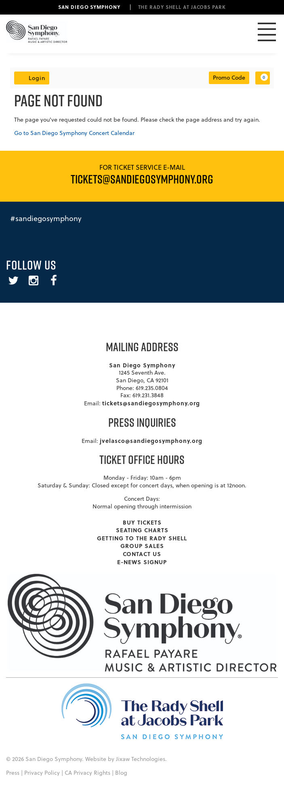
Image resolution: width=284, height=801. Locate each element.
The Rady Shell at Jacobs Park (182, 7)
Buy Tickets (142, 522)
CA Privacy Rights (87, 773)
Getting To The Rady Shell (142, 538)
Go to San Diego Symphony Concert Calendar (74, 133)
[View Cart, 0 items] (262, 78)
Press (12, 773)
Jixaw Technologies (140, 759)
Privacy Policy (42, 773)
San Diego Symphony (89, 7)
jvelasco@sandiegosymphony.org (151, 440)
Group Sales (142, 546)
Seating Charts (142, 530)
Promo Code (229, 78)
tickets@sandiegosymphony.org (151, 403)
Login (31, 78)
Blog (121, 773)
